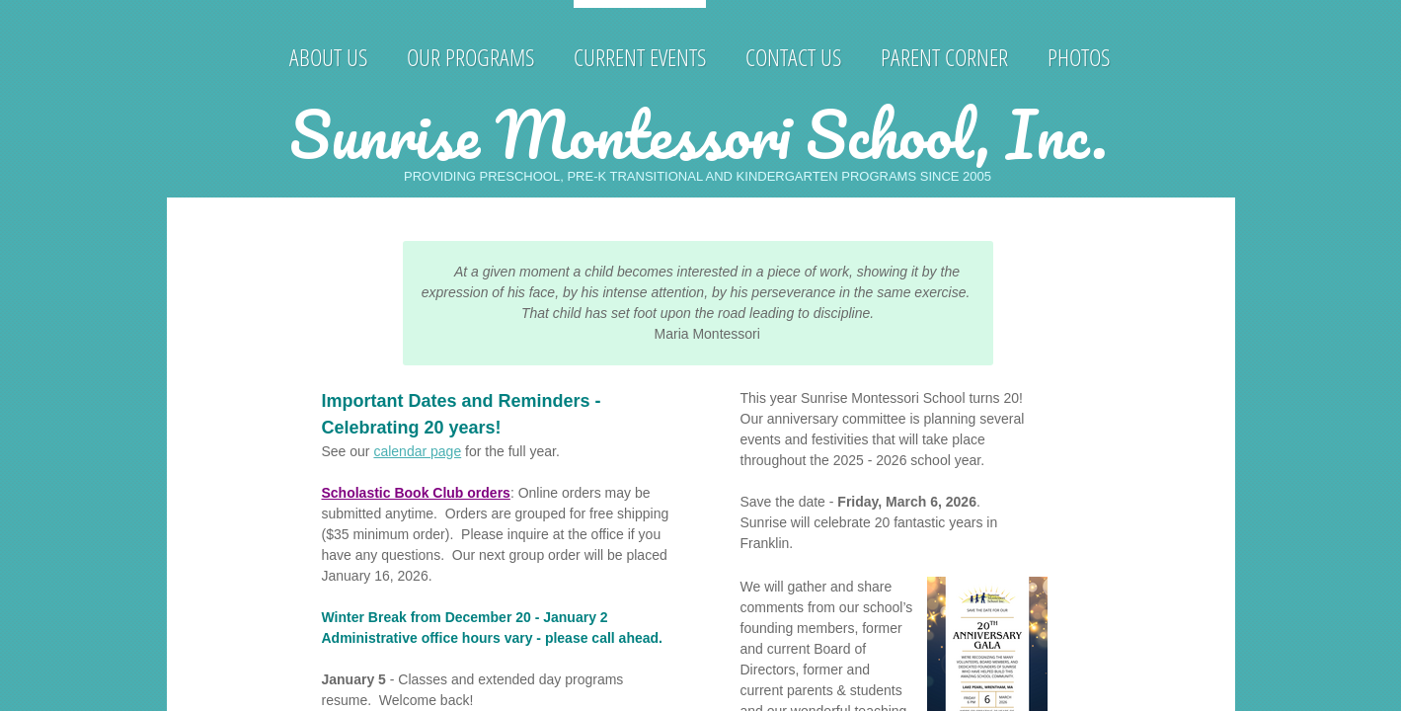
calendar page (417, 451)
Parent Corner (944, 56)
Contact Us (793, 56)
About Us (328, 56)
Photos (1079, 56)
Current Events (640, 56)
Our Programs (470, 56)
